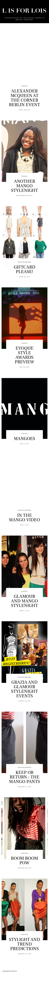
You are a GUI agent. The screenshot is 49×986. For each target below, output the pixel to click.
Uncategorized (24, 262)
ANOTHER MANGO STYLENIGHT (24, 185)
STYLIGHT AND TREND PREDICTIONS (24, 944)
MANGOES (24, 439)
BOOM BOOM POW (24, 860)
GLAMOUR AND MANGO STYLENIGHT (24, 601)
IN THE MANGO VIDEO (24, 517)
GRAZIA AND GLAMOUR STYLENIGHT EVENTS (24, 689)
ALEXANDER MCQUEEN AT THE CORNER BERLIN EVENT (24, 98)
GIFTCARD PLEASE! (24, 269)
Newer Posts (10, 971)
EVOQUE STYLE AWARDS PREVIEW (24, 355)
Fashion (24, 853)
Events (24, 86)
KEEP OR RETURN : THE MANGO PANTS (24, 777)
